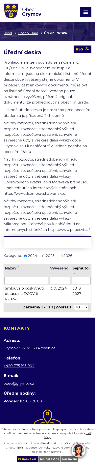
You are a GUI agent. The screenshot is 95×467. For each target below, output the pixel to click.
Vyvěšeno (59, 268)
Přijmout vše (27, 458)
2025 (50, 256)
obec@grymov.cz (19, 383)
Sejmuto (80, 268)
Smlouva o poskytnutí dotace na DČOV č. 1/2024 (24, 293)
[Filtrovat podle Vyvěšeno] (60, 280)
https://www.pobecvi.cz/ (68, 230)
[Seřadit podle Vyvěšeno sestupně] (52, 273)
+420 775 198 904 (19, 366)
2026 (67, 256)
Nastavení (69, 458)
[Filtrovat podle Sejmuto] (81, 280)
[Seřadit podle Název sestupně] (18, 268)
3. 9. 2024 (58, 288)
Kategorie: (13, 255)
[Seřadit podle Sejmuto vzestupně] (74, 272)
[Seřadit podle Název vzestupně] (18, 266)
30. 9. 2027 (76, 291)
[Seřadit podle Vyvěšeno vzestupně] (52, 272)
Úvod (8, 33)
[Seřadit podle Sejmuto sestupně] (74, 273)
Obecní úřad (28, 33)
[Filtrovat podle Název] (26, 280)
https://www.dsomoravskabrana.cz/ (34, 193)
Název (10, 268)
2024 (32, 256)
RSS (82, 49)
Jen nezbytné (49, 458)
